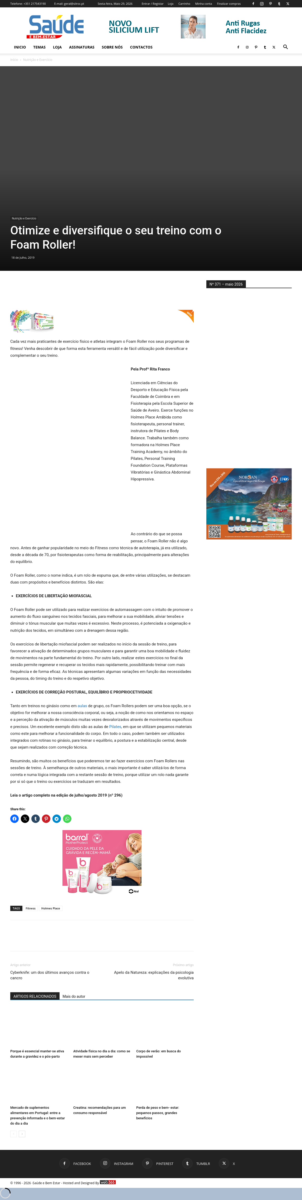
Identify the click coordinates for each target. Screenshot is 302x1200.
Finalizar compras (229, 4)
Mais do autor (74, 996)
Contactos (141, 47)
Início (14, 59)
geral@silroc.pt (74, 4)
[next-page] (22, 1134)
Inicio (20, 47)
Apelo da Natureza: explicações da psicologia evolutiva (154, 975)
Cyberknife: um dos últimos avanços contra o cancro (49, 975)
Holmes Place (50, 908)
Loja (170, 4)
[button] (285, 47)
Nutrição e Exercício (24, 218)
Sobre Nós (112, 47)
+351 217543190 (34, 4)
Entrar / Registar (153, 4)
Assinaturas (81, 47)
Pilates (115, 726)
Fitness (31, 908)
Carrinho (184, 4)
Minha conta (203, 4)
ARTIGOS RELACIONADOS (34, 996)
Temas (39, 47)
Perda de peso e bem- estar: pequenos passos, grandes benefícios (157, 1113)
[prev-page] (13, 1134)
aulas (82, 705)
